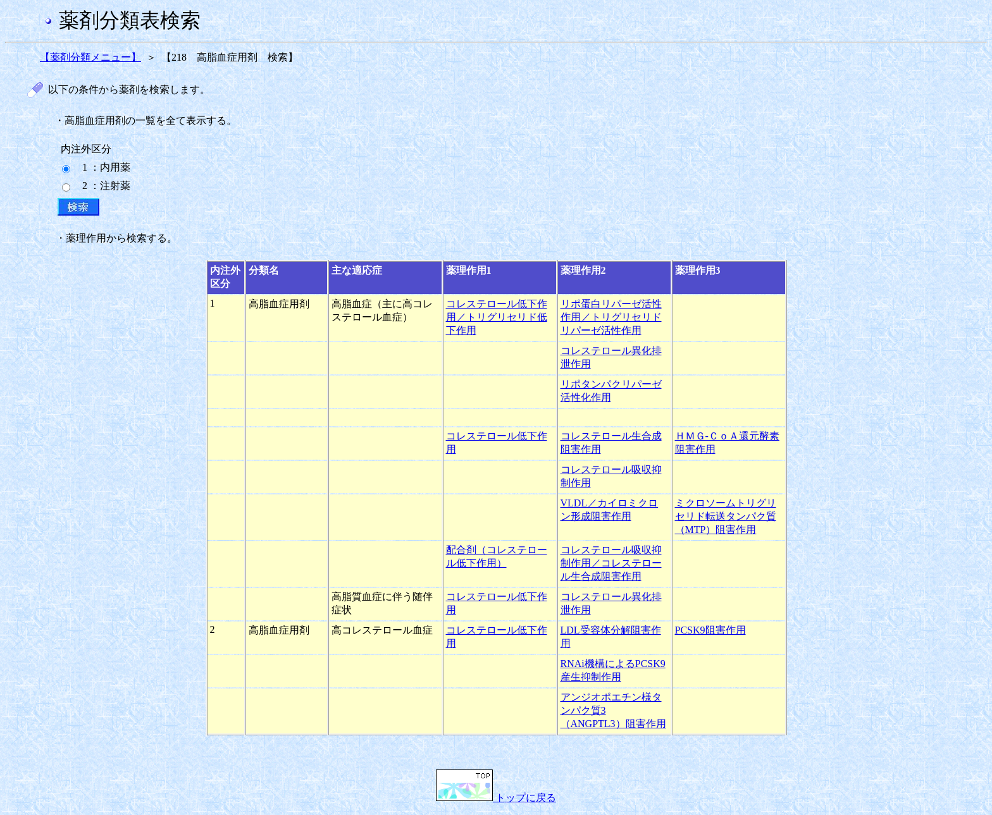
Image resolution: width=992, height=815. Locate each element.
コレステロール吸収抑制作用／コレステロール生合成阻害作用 (611, 563)
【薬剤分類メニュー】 (90, 57)
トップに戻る (496, 797)
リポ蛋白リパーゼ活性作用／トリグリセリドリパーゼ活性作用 (611, 317)
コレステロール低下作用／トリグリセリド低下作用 (496, 317)
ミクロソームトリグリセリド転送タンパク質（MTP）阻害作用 (725, 516)
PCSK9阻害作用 (710, 630)
